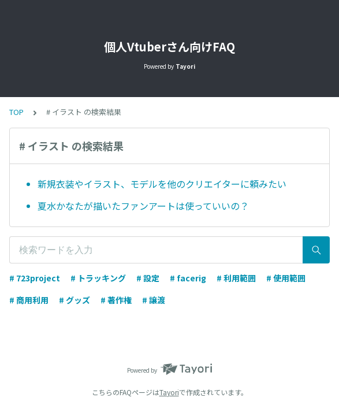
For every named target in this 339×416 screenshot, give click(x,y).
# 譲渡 (153, 300)
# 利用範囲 (236, 278)
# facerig (188, 278)
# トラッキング (98, 278)
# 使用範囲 (286, 278)
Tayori (169, 392)
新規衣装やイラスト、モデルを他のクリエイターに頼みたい (162, 184)
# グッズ (74, 300)
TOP (16, 111)
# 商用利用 (29, 300)
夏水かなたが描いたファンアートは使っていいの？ (143, 206)
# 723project (34, 278)
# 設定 (147, 278)
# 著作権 (116, 300)
